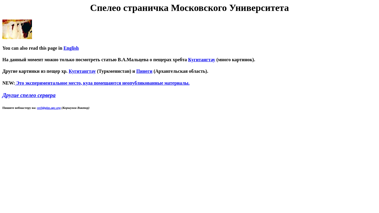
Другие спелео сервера (29, 95)
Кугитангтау (201, 59)
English (71, 48)
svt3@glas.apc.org (49, 107)
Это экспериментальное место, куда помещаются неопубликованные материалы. (102, 82)
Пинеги (144, 71)
